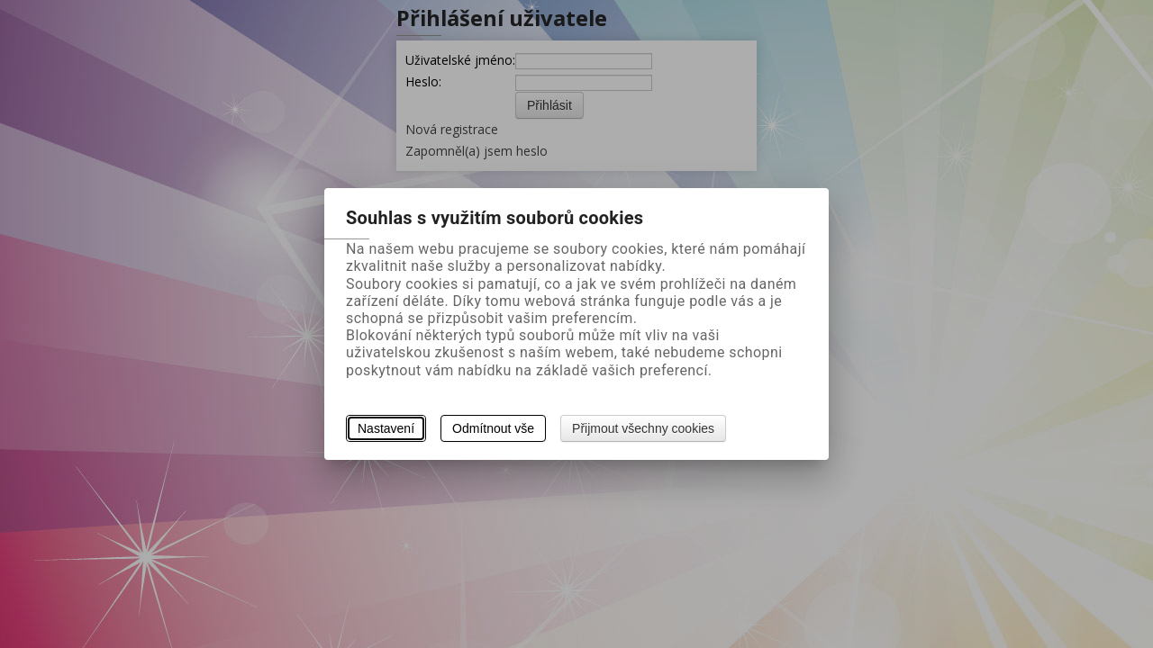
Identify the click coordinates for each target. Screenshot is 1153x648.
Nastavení (386, 428)
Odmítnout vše (493, 428)
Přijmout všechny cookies (643, 428)
